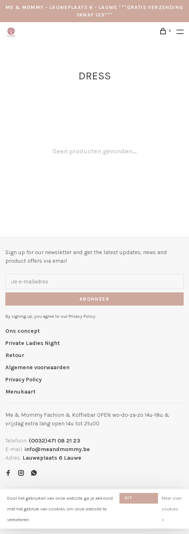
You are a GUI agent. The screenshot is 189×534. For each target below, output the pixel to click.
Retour (14, 355)
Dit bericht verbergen (138, 499)
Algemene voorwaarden (37, 367)
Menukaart (20, 391)
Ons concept (22, 330)
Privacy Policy (23, 379)
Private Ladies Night (32, 343)
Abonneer (94, 299)
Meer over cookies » (172, 508)
